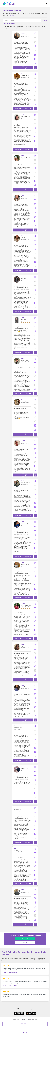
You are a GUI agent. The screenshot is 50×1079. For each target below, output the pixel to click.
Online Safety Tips (32, 1019)
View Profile (18, 67)
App (5, 1029)
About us (37, 1029)
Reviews (10, 1029)
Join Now (11, 15)
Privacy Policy (30, 1029)
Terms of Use (22, 1029)
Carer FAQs (23, 1019)
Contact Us (43, 1029)
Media (15, 1029)
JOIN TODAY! (25, 938)
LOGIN (25, 942)
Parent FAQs (16, 1019)
